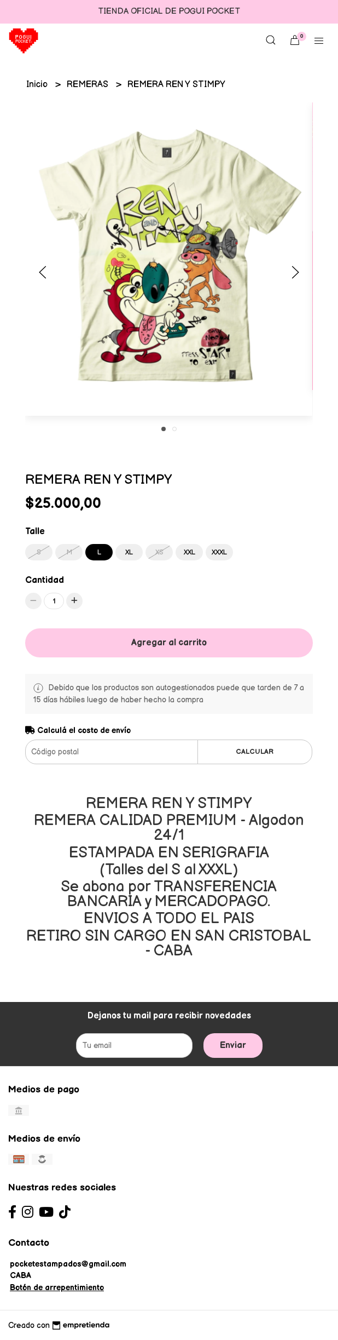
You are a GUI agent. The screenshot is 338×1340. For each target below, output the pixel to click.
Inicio (38, 84)
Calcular (254, 751)
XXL (189, 552)
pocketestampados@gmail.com (68, 1264)
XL (129, 552)
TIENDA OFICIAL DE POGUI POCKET (169, 11)
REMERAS (88, 84)
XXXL (219, 552)
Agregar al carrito (169, 643)
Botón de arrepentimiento (57, 1287)
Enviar (233, 1045)
